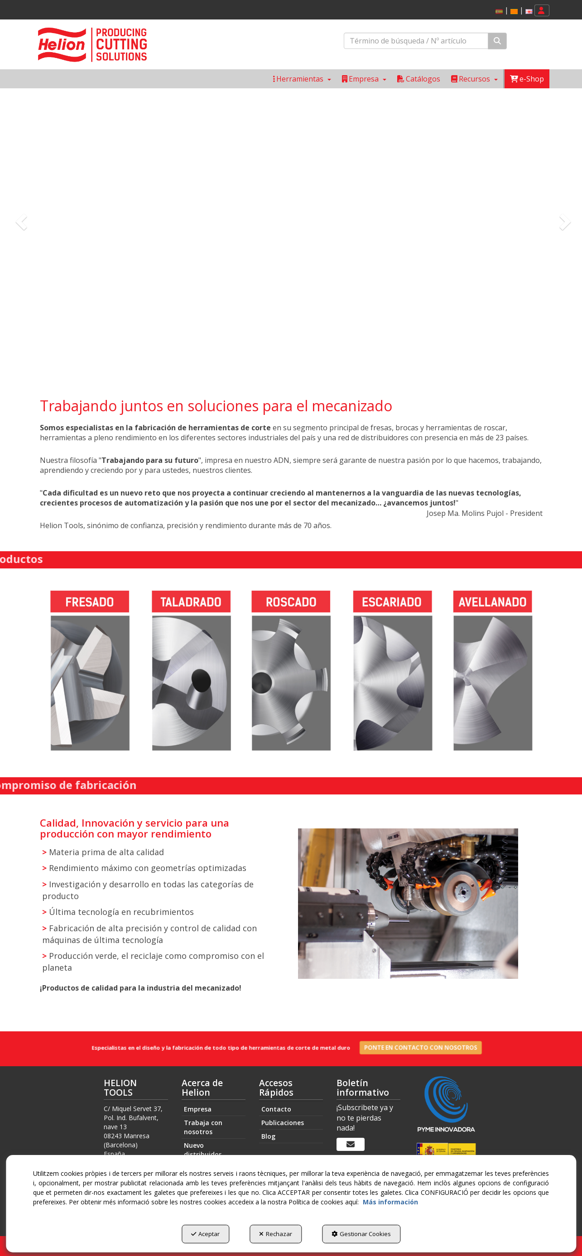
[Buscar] (497, 41)
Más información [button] (390, 1202)
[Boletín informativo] (351, 1144)
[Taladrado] (190, 671)
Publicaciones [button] (282, 1122)
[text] (416, 41)
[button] (514, 11)
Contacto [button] (276, 1109)
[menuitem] (512, 10)
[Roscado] (291, 671)
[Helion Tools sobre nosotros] (291, 234)
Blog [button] (268, 1136)
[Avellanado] (492, 671)
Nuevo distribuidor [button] (202, 1150)
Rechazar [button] (275, 1234)
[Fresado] (90, 671)
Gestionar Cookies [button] (361, 1234)
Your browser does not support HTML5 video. (291, 234)
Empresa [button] (198, 1109)
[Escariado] (392, 671)
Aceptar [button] (205, 1234)
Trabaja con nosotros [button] (203, 1127)
